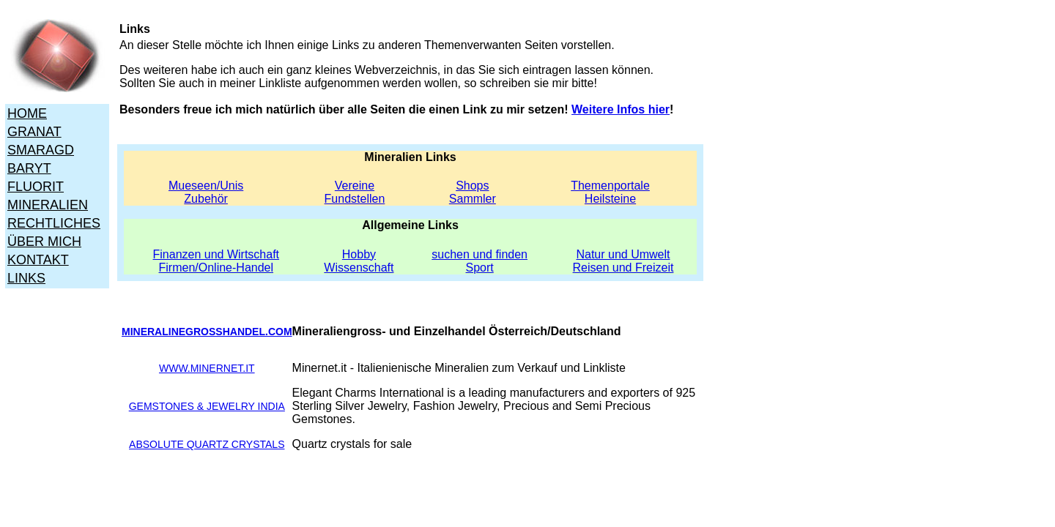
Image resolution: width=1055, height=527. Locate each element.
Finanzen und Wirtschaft (216, 254)
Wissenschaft (358, 267)
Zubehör (206, 199)
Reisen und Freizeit (623, 267)
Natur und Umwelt (623, 254)
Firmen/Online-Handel (216, 267)
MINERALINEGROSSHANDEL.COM (207, 331)
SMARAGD (40, 150)
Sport (480, 267)
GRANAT (34, 131)
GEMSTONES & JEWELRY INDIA (207, 406)
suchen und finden (480, 254)
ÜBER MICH (44, 241)
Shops (472, 185)
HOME (27, 113)
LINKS (26, 278)
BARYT (29, 168)
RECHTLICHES (53, 223)
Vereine (354, 185)
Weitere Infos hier (620, 109)
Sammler (472, 199)
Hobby (359, 254)
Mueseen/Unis (206, 185)
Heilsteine (610, 199)
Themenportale (610, 185)
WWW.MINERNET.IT (207, 368)
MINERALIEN (47, 205)
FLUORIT (35, 186)
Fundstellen (355, 199)
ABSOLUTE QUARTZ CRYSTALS (206, 444)
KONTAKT (38, 260)
